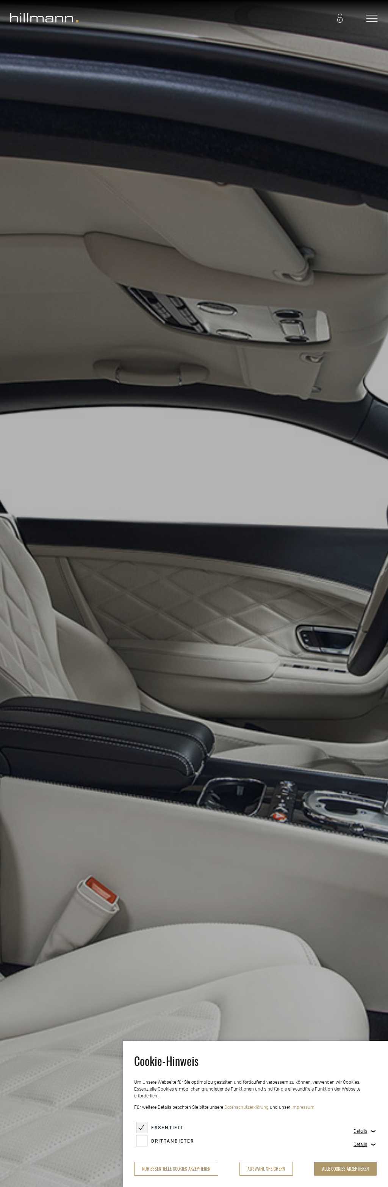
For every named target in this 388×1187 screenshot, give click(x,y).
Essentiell (168, 1127)
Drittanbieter (172, 1141)
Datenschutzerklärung (246, 1107)
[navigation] (372, 19)
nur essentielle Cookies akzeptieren (176, 1168)
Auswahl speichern (266, 1168)
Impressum (302, 1107)
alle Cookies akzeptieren (345, 1168)
